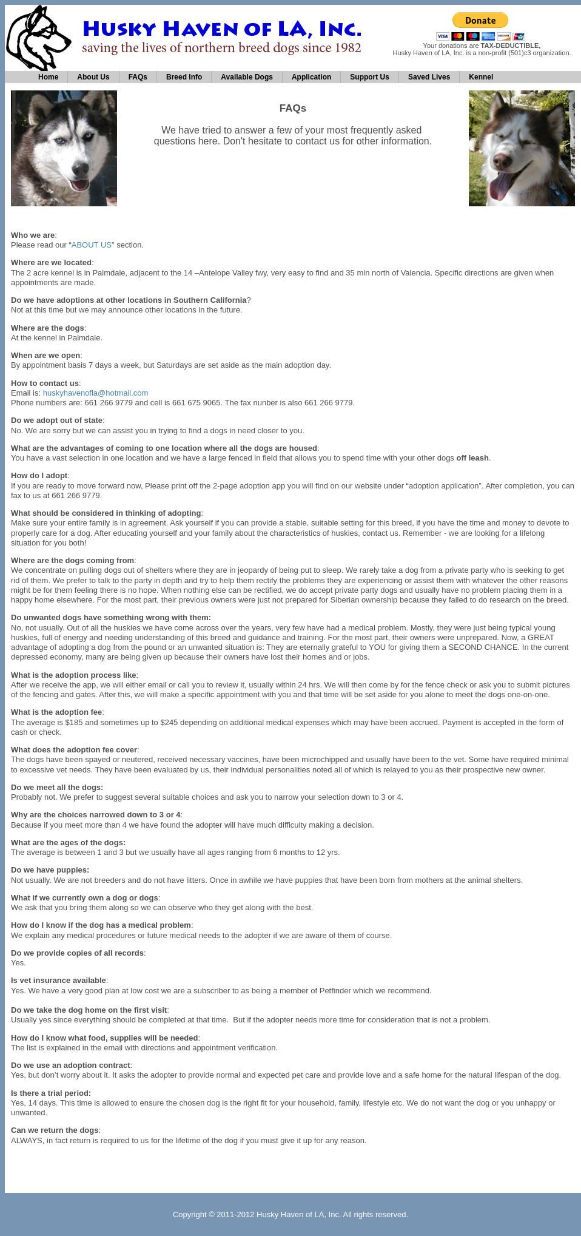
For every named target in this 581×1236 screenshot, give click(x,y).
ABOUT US (92, 244)
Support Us (369, 77)
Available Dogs (247, 77)
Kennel (481, 77)
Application (311, 77)
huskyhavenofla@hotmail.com (96, 392)
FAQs (138, 77)
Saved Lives (429, 77)
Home (48, 77)
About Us (93, 77)
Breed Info (184, 77)
